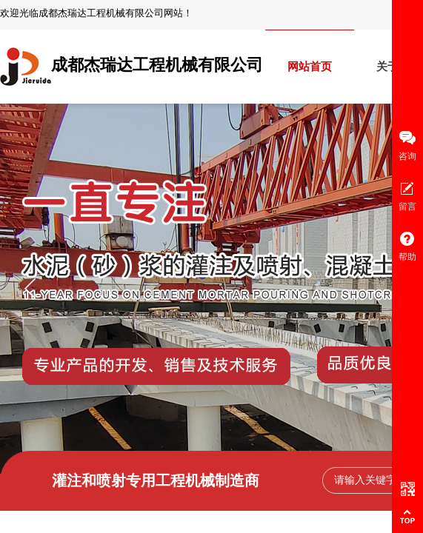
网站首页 (309, 67)
